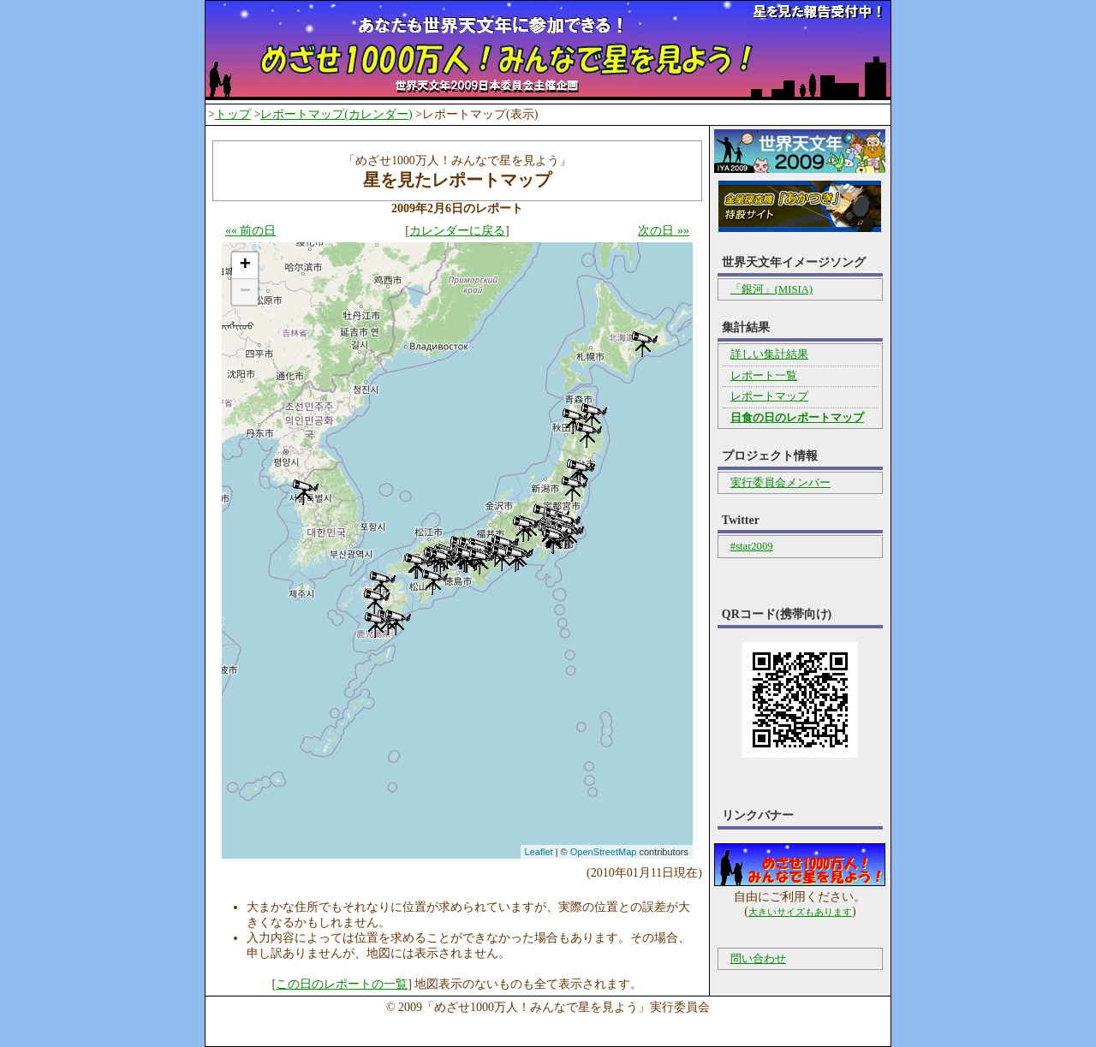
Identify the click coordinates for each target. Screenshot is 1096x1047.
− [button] (245, 292)
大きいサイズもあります (800, 912)
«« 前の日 (251, 230)
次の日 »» (663, 230)
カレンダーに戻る (457, 230)
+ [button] (245, 265)
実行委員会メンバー (780, 483)
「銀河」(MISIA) (771, 289)
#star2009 (751, 546)
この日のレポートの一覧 (342, 984)
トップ (233, 114)
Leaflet (539, 852)
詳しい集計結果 (769, 354)
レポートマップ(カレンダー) (336, 114)
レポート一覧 (763, 376)
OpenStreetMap (603, 852)
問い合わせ (758, 959)
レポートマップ (769, 396)
